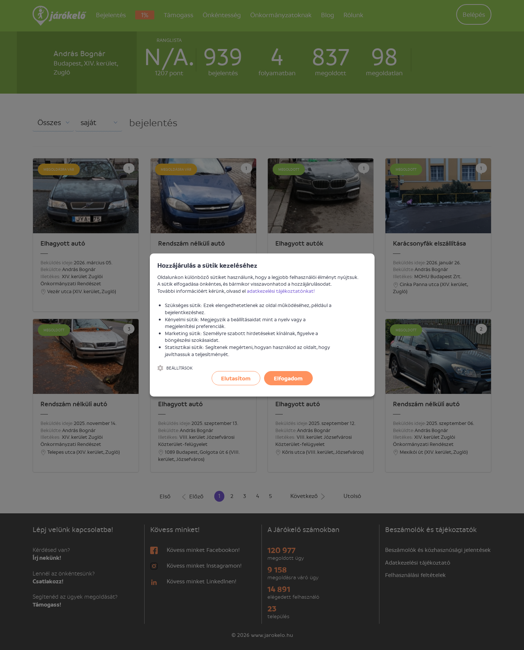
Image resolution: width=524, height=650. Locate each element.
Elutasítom (236, 378)
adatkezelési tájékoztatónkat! (281, 291)
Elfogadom (288, 378)
